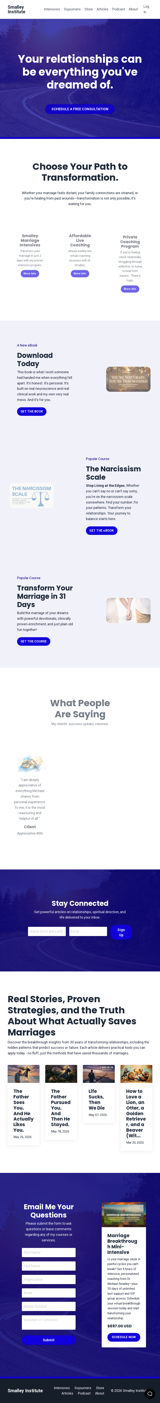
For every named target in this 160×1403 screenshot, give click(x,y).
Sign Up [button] (121, 932)
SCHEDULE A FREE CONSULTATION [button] (79, 109)
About (133, 9)
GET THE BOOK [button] (32, 411)
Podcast (118, 9)
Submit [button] (49, 1340)
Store (89, 9)
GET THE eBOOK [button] (101, 530)
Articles (102, 9)
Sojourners (72, 9)
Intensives (52, 9)
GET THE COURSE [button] (34, 641)
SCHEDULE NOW (124, 1337)
